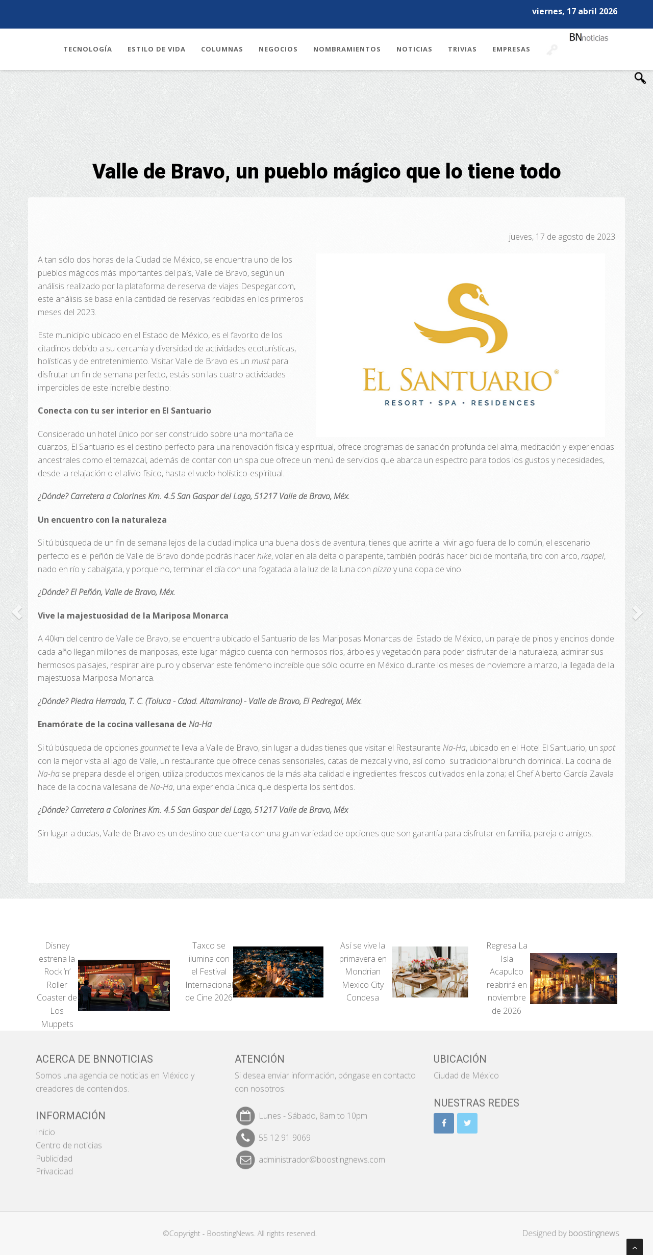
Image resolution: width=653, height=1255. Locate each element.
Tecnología (87, 49)
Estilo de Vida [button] (157, 49)
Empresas (511, 49)
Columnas (222, 49)
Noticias (414, 49)
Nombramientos (347, 49)
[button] (16, 611)
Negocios (278, 49)
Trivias (462, 49)
